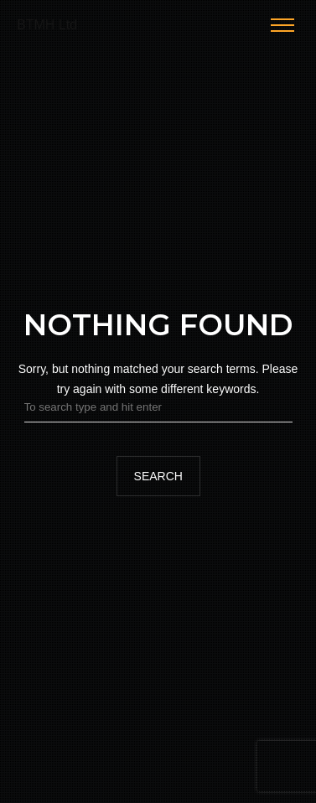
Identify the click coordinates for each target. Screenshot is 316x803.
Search (157, 476)
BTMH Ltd (47, 25)
